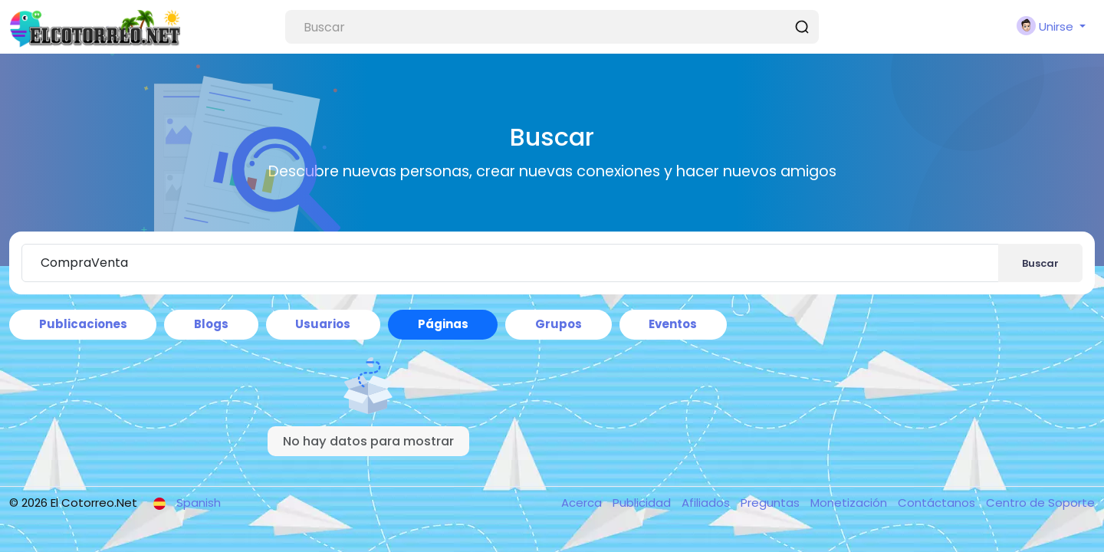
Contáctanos (938, 503)
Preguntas (772, 503)
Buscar (1040, 263)
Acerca (583, 503)
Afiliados (707, 503)
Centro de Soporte (1040, 503)
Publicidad (643, 503)
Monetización (850, 503)
